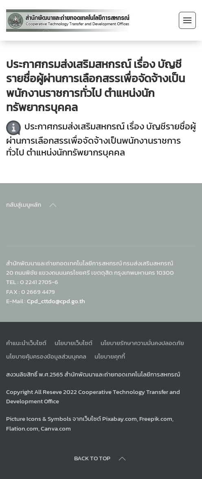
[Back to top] (53, 205)
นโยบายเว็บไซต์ (73, 343)
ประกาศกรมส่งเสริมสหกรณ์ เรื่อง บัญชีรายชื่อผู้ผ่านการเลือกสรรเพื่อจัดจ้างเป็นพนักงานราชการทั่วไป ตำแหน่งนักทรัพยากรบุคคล (101, 140)
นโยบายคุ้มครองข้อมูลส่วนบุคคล (46, 356)
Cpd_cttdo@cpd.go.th (56, 301)
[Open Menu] (187, 20)
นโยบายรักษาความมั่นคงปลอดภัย (142, 343)
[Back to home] (68, 20)
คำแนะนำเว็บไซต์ (26, 343)
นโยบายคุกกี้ (109, 356)
